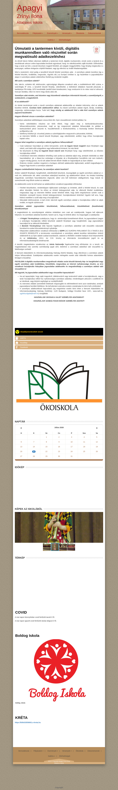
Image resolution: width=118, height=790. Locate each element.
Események (52, 33)
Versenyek (67, 33)
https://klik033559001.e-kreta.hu (28, 722)
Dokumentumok (94, 33)
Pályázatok (38, 33)
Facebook (21, 347)
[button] (47, 547)
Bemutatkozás (23, 33)
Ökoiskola (80, 33)
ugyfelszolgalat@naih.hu (29, 293)
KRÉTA (20, 338)
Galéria (51, 40)
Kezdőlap (21, 343)
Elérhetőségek (65, 40)
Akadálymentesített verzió (29, 332)
